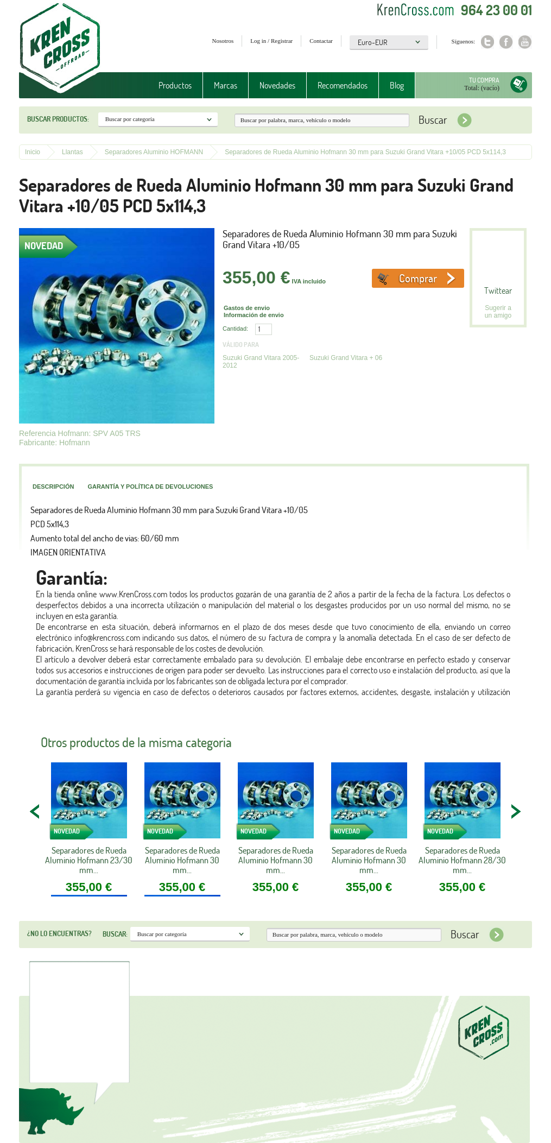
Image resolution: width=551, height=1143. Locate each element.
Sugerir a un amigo (498, 311)
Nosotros (223, 40)
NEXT (515, 811)
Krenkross (60, 49)
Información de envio (254, 315)
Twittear (498, 290)
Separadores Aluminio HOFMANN (154, 152)
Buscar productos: (58, 119)
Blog (397, 85)
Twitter (487, 42)
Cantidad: (235, 328)
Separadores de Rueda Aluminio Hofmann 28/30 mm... (462, 860)
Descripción (53, 486)
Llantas (72, 152)
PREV (35, 811)
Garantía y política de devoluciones (150, 486)
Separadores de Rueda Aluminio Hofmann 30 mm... (182, 860)
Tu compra (484, 80)
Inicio (32, 152)
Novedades (277, 85)
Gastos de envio (247, 308)
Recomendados (343, 85)
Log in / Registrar (271, 40)
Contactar (321, 40)
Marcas (225, 85)
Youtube (525, 42)
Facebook (506, 42)
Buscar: (115, 934)
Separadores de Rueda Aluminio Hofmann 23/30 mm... (88, 860)
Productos (175, 85)
